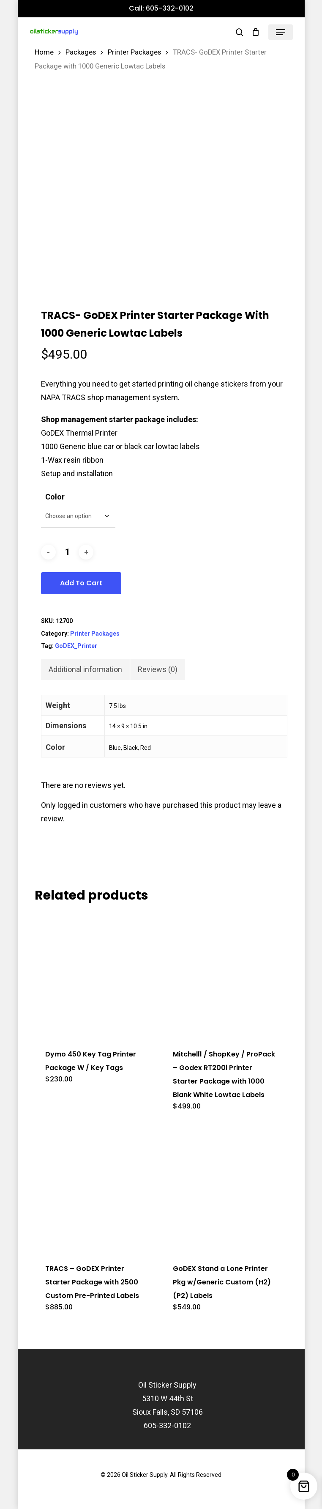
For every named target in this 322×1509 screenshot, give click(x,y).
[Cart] (256, 32)
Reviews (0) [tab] (157, 669)
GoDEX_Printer (76, 645)
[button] (280, 32)
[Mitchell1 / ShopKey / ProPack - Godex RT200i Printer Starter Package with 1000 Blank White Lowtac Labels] (224, 974)
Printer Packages (134, 52)
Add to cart (81, 583)
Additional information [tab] (85, 669)
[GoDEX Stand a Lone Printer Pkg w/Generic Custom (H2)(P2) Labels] (224, 1189)
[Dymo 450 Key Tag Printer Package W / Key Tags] (97, 974)
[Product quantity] (67, 552)
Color (55, 496)
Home (44, 52)
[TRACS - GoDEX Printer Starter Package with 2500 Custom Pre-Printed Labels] (97, 1189)
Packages (80, 52)
